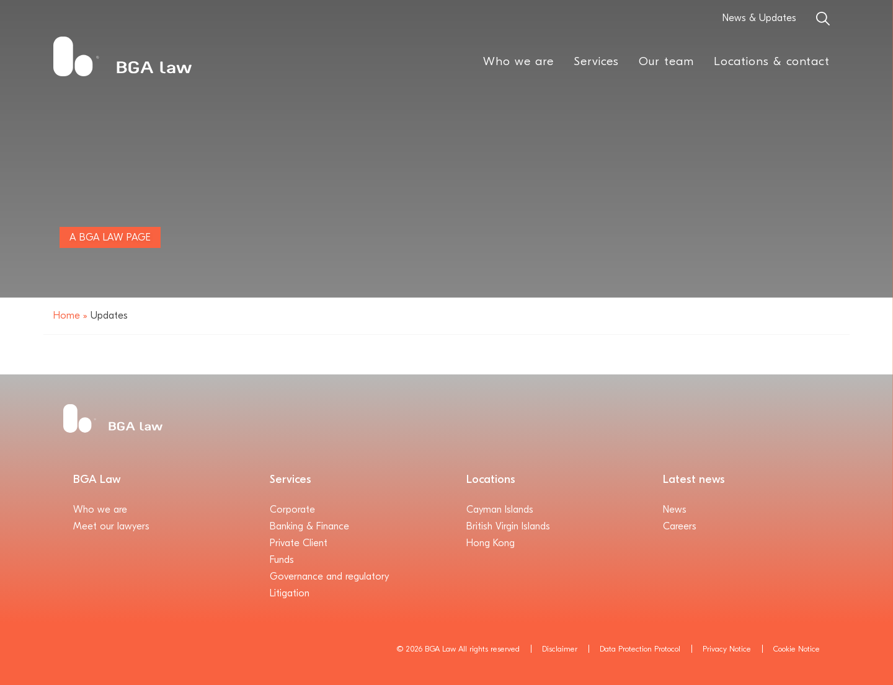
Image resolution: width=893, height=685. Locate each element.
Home (66, 315)
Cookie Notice (796, 648)
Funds (282, 559)
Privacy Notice (727, 648)
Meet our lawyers (111, 526)
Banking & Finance (309, 526)
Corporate (292, 509)
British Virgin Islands (508, 526)
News (674, 509)
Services (596, 61)
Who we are (518, 61)
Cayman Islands (499, 509)
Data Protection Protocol (640, 648)
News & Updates (759, 18)
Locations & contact (772, 61)
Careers (679, 526)
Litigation (289, 593)
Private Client (298, 543)
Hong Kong (490, 543)
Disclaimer (559, 648)
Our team (666, 61)
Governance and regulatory (329, 576)
